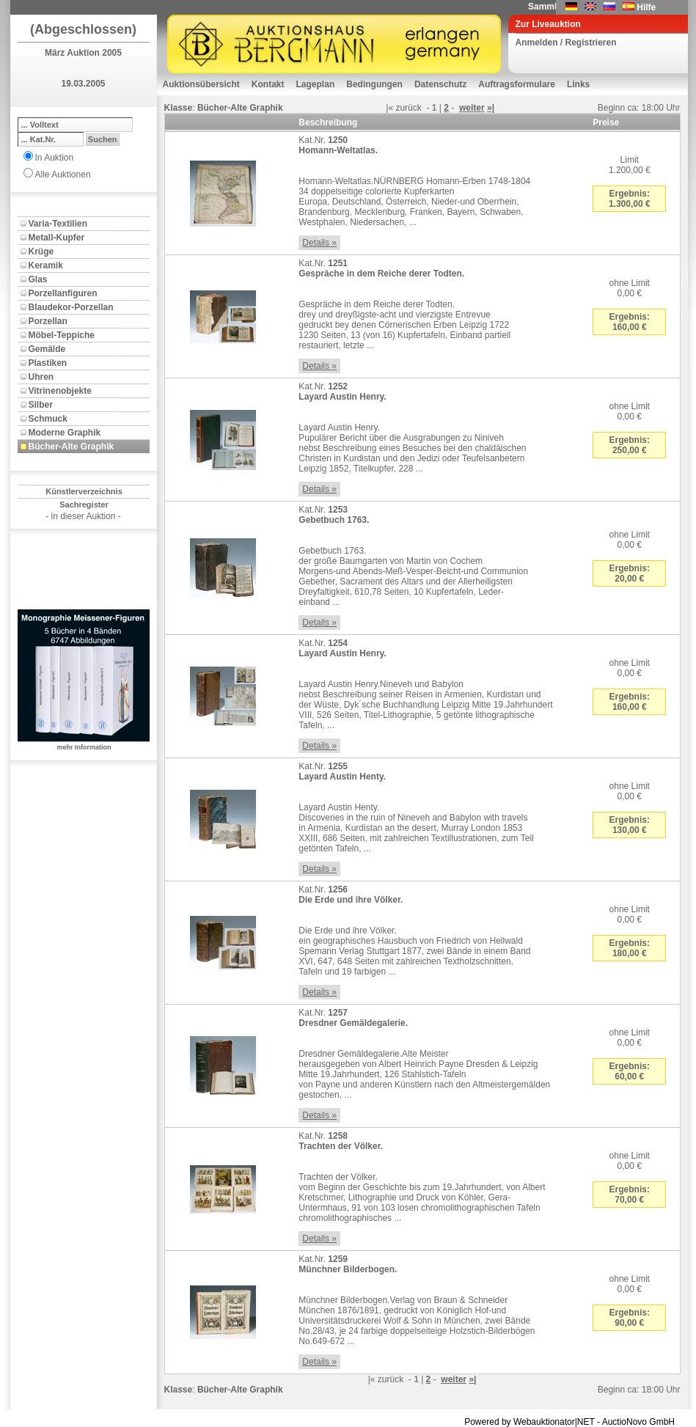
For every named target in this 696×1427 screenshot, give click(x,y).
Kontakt (268, 84)
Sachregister (84, 504)
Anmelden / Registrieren (566, 42)
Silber (41, 405)
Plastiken (48, 363)
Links (578, 84)
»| (490, 108)
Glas (38, 279)
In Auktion (54, 158)
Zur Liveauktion (548, 24)
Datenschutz (440, 84)
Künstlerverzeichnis (83, 491)
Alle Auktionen (63, 174)
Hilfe (646, 7)
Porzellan (48, 321)
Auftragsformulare (516, 84)
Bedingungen (374, 84)
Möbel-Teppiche (62, 335)
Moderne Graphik (65, 433)
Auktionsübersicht (201, 84)
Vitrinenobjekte (60, 391)
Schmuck (48, 419)
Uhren (41, 377)
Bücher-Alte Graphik (71, 446)
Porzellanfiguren (63, 293)
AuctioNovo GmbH (638, 1422)
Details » (319, 243)
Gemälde (47, 349)
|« (389, 108)
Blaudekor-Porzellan (71, 307)
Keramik (46, 265)
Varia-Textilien (58, 224)
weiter (472, 108)
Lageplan (315, 84)
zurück (408, 108)
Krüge (41, 251)
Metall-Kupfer (57, 237)
